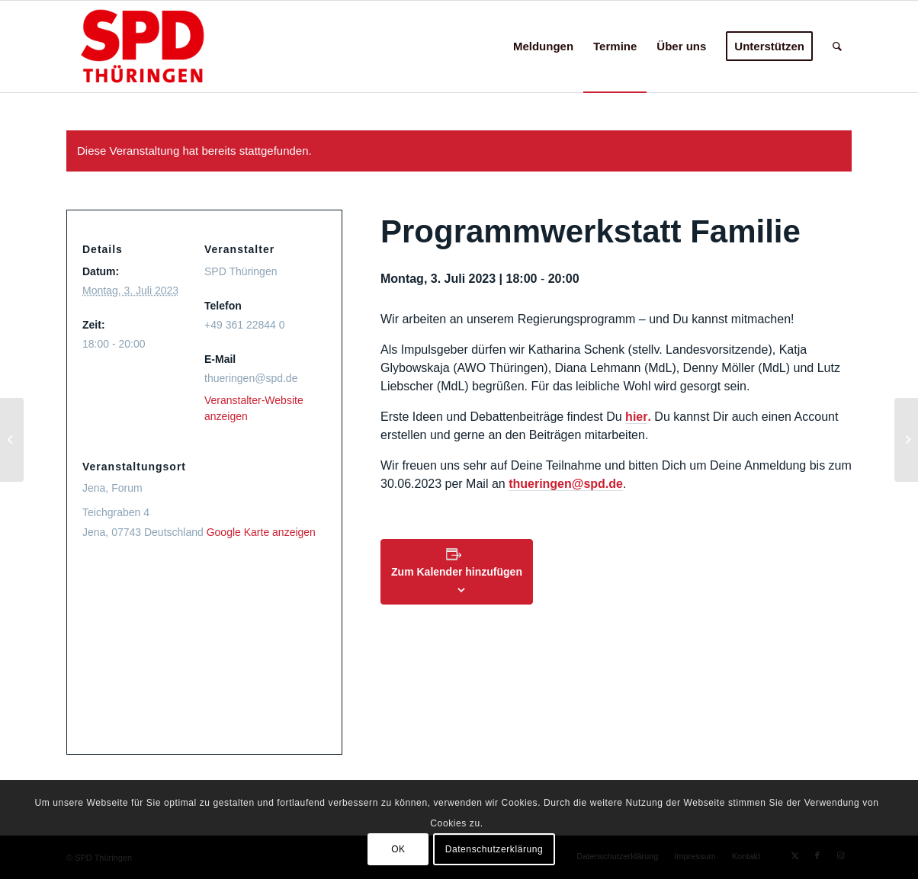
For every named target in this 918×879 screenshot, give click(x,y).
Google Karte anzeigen (261, 532)
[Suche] (837, 46)
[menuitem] (543, 46)
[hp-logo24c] (166, 46)
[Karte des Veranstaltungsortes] (204, 651)
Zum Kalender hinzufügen (456, 572)
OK (398, 849)
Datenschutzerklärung (494, 849)
